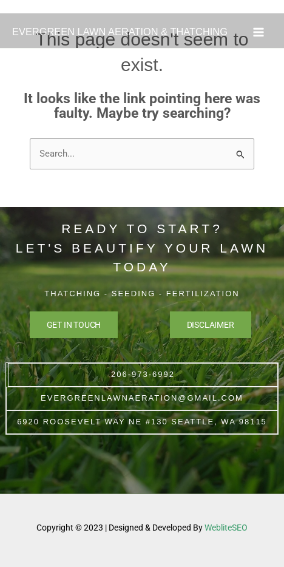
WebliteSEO (226, 527)
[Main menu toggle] (258, 32)
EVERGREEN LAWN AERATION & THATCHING (120, 31)
